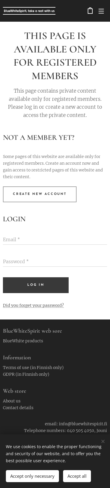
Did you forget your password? (33, 305)
